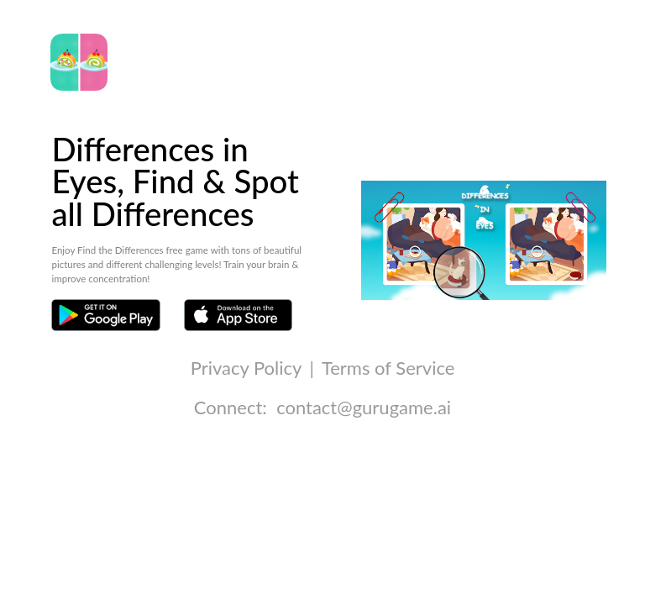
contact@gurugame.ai (363, 407)
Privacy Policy (246, 367)
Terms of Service (388, 367)
